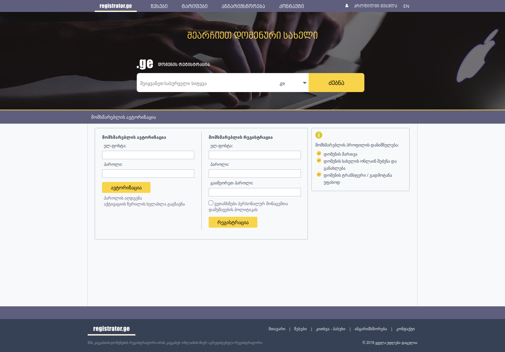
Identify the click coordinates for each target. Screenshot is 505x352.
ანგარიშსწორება (371, 328)
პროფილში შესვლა (375, 5)
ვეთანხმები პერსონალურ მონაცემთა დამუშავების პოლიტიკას (248, 207)
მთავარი (277, 328)
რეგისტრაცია (233, 222)
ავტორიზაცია (126, 187)
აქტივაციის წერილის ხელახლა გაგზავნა (144, 204)
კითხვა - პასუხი (330, 328)
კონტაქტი (405, 328)
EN (406, 6)
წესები (300, 328)
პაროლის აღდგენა (123, 198)
